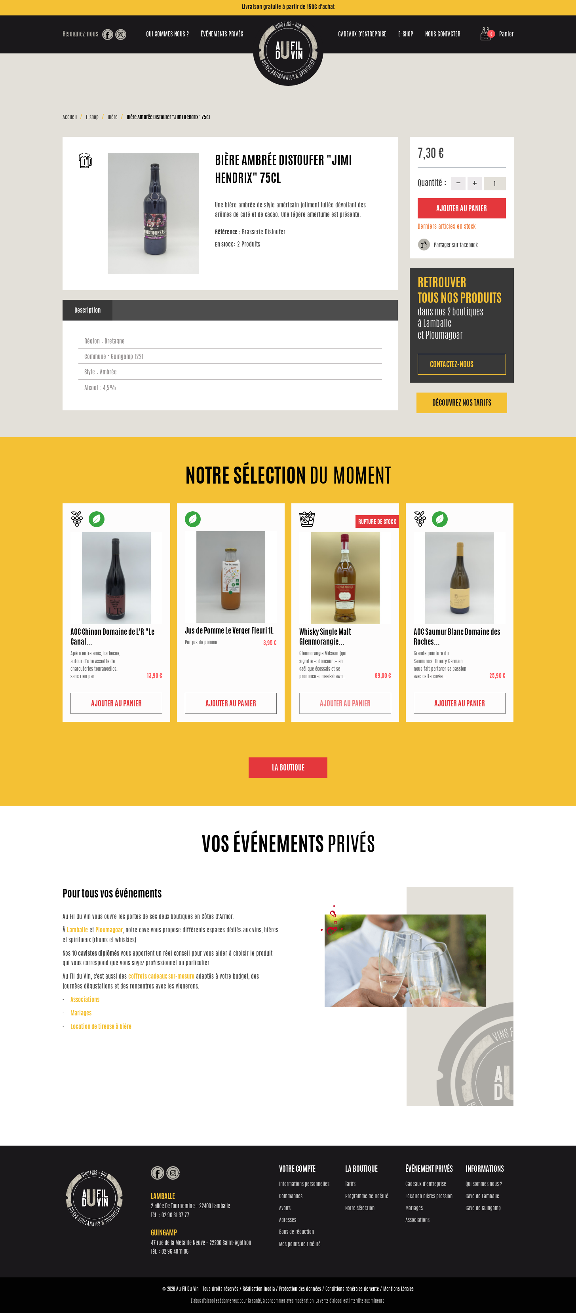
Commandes (294, 1196)
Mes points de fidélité (303, 1244)
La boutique (288, 768)
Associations (84, 1001)
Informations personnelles (307, 1185)
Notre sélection (361, 1208)
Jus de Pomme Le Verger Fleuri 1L (229, 631)
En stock (225, 245)
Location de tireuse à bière (100, 1027)
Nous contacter (442, 35)
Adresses (290, 1221)
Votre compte (300, 1169)
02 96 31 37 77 (178, 1215)
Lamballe (77, 931)
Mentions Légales (398, 1289)
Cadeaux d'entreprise (362, 35)
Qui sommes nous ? (167, 35)
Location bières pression (429, 1196)
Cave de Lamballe (483, 1196)
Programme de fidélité (368, 1196)
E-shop (405, 35)
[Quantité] (495, 183)
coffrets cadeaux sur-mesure (161, 977)
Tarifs (352, 1185)
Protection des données (300, 1289)
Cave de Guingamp (483, 1208)
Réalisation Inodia (259, 1289)
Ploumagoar (109, 931)
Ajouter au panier (461, 209)
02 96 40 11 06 (178, 1252)
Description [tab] (87, 311)
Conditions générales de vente (352, 1289)
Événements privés (222, 35)
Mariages (80, 1014)
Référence (227, 232)
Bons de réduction (299, 1232)
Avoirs (288, 1208)
